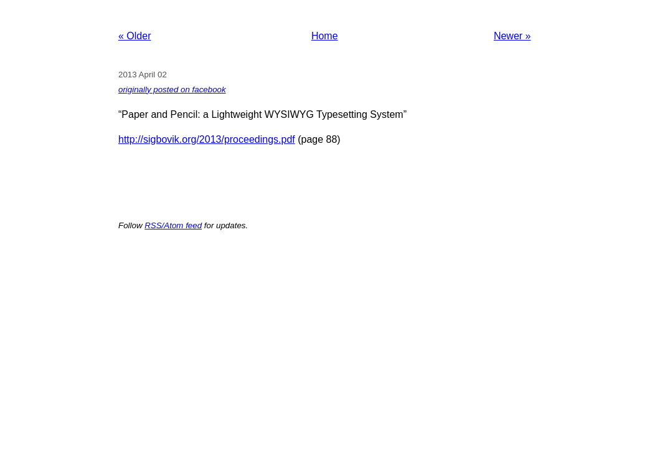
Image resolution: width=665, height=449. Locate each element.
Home (324, 36)
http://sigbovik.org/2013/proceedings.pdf (206, 139)
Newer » (512, 36)
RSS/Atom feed (173, 225)
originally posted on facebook (172, 89)
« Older (134, 36)
